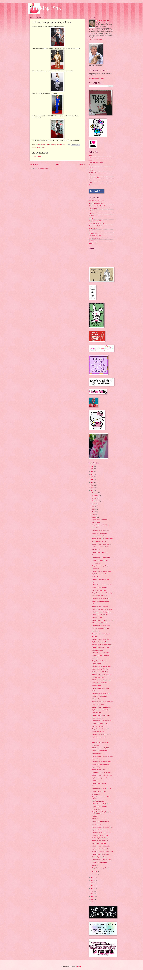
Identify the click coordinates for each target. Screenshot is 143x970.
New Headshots (96, 563)
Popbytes (91, 218)
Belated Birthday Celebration (99, 623)
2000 (92, 902)
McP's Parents (92, 172)
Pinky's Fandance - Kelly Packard (100, 647)
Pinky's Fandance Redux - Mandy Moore (102, 701)
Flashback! (94, 816)
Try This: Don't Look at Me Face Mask (102, 609)
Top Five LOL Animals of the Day (100, 546)
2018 (92, 488)
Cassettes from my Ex (94, 238)
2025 (92, 469)
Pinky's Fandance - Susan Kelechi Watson (102, 756)
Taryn (90, 180)
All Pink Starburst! (96, 824)
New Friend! (95, 739)
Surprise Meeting (96, 663)
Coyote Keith (95, 745)
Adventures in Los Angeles (96, 203)
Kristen (91, 165)
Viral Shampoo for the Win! (99, 541)
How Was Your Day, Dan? (95, 225)
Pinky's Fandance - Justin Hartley (100, 742)
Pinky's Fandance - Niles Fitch (99, 552)
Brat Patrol (94, 865)
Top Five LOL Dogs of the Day (100, 560)
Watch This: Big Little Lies (99, 843)
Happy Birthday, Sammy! (98, 767)
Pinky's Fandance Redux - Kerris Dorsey (102, 538)
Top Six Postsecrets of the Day (99, 574)
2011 (92, 891)
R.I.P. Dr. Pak (95, 576)
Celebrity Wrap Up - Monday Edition (101, 612)
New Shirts (95, 636)
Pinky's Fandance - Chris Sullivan (100, 729)
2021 (92, 479)
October (94, 498)
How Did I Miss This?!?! (98, 677)
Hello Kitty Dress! (96, 699)
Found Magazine (93, 233)
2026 (92, 466)
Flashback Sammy (96, 685)
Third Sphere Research (94, 216)
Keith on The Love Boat (98, 731)
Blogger (79, 966)
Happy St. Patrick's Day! (98, 718)
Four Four (91, 230)
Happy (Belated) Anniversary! (99, 830)
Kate (90, 157)
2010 (92, 894)
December (95, 493)
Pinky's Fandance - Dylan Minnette (101, 525)
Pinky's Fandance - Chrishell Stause (101, 715)
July (93, 506)
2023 (92, 474)
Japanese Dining (96, 522)
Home (58, 165)
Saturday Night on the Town (99, 857)
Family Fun (95, 658)
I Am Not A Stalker (94, 208)
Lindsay (91, 167)
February (94, 871)
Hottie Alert (95, 527)
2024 (92, 471)
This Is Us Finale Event (98, 726)
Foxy (93, 582)
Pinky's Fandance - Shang (98, 769)
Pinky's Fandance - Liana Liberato (100, 854)
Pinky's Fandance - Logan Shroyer (100, 566)
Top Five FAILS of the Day (99, 791)
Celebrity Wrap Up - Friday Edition (101, 557)
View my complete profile (95, 39)
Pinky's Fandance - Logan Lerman (100, 868)
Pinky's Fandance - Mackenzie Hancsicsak (102, 620)
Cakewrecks (92, 240)
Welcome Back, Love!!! (98, 801)
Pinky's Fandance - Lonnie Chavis (100, 688)
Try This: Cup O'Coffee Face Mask (101, 838)
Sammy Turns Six (96, 712)
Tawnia (90, 182)
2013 (92, 885)
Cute (93, 555)
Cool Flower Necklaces (95, 235)
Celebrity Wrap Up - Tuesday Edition (101, 598)
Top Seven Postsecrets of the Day (100, 628)
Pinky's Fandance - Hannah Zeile (100, 579)
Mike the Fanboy (93, 210)
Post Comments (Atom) (42, 168)
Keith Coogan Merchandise (96, 162)
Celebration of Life (97, 617)
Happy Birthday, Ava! (97, 758)
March (94, 517)
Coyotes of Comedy (97, 809)
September (95, 501)
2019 (92, 485)
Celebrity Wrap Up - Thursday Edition (101, 571)
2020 (92, 482)
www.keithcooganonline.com (96, 78)
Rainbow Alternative (94, 177)
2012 (92, 888)
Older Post (81, 165)
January (94, 874)
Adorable (94, 786)
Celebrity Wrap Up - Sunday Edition (101, 530)
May (93, 512)
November (95, 495)
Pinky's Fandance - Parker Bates (100, 606)
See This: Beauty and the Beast (100, 672)
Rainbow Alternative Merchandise (97, 206)
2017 (92, 490)
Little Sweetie (95, 568)
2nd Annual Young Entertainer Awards (101, 644)
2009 (92, 896)
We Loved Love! (96, 549)
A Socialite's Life (93, 243)
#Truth (93, 691)
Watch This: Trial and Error (99, 590)
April (93, 514)
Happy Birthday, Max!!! (98, 704)
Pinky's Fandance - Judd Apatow (100, 783)
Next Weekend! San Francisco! (100, 595)
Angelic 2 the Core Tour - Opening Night (102, 851)
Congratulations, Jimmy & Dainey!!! (101, 772)
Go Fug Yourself (93, 228)
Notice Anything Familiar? (98, 536)
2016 (92, 877)
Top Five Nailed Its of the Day (99, 519)
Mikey (90, 175)
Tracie (90, 185)
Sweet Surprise (95, 794)
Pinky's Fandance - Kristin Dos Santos (101, 674)
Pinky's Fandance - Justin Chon (100, 840)
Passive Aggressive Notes (95, 220)
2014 (92, 883)
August (94, 503)
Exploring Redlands (97, 753)
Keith (90, 160)
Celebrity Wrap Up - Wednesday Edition (102, 585)
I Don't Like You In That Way (96, 223)
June (93, 509)
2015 (92, 880)
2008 (92, 899)
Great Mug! (95, 780)
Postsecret (91, 213)
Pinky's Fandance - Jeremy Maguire (101, 633)
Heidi (90, 155)
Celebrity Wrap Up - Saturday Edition (101, 544)
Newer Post (34, 165)
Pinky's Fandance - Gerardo (99, 661)
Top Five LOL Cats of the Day (99, 533)
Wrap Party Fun (96, 631)
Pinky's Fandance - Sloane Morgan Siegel (102, 593)
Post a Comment (38, 156)
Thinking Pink (45, 8)
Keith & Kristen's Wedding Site (97, 201)
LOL (93, 604)
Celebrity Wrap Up (41, 147)
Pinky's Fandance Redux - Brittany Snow (102, 827)
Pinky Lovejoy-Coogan (104, 20)
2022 (92, 477)
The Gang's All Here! (97, 650)
